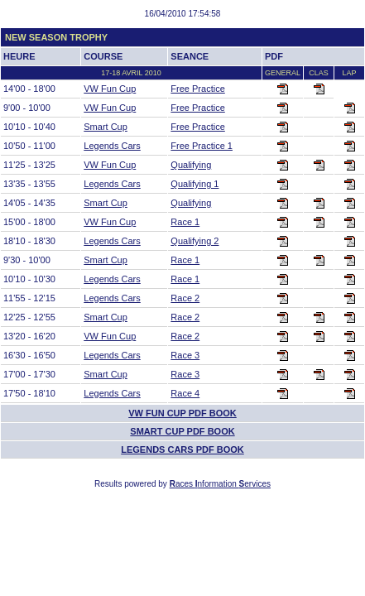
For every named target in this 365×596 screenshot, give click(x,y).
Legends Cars (112, 146)
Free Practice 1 (201, 146)
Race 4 (184, 393)
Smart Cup (105, 127)
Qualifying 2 (194, 241)
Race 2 (184, 298)
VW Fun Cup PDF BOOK (182, 413)
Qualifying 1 (194, 184)
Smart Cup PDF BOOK (182, 431)
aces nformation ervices (220, 483)
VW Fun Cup (110, 89)
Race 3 (184, 355)
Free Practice (197, 89)
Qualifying (190, 165)
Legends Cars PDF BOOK (182, 449)
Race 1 (184, 222)
